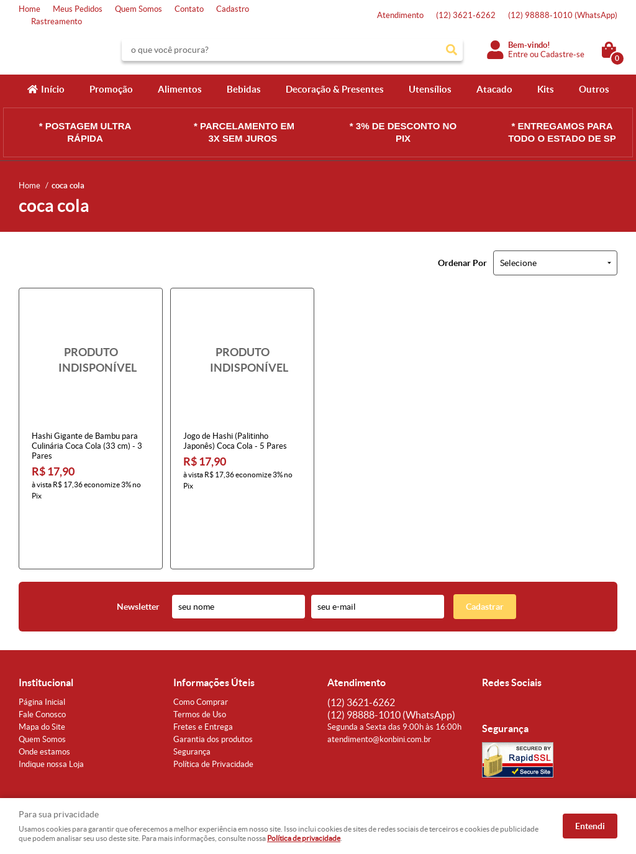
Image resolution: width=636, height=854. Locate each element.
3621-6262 (466, 15)
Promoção (111, 89)
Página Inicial (42, 647)
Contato (189, 9)
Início (53, 89)
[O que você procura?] (451, 50)
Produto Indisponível (90, 360)
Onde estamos (44, 697)
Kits (545, 89)
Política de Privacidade (213, 709)
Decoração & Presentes (335, 89)
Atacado (494, 89)
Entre (518, 54)
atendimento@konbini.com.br (379, 684)
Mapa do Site (42, 672)
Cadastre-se (562, 54)
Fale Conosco (42, 659)
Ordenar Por (462, 263)
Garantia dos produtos (213, 684)
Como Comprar (200, 647)
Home (29, 9)
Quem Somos (138, 9)
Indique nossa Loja (51, 709)
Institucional (46, 627)
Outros (594, 89)
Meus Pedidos (77, 9)
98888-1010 (562, 15)
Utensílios (430, 89)
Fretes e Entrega (203, 672)
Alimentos (180, 89)
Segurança (192, 697)
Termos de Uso (199, 659)
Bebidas (244, 89)
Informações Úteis (214, 627)
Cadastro (232, 9)
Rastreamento (56, 21)
